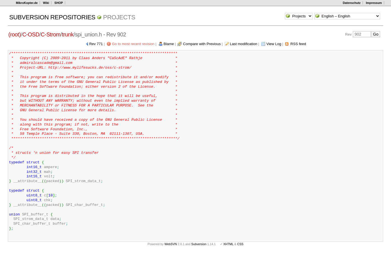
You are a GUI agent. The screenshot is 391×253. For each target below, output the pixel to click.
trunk (68, 34)
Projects (119, 17)
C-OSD (30, 34)
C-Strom (51, 34)
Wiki (46, 2)
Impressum (374, 2)
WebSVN (171, 244)
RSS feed (298, 44)
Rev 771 (96, 44)
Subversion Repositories (52, 17)
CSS (240, 244)
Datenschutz (351, 2)
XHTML (228, 244)
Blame (169, 44)
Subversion (198, 244)
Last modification (243, 44)
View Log (273, 44)
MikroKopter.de (27, 2)
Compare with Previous (202, 44)
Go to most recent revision (133, 44)
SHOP (58, 2)
